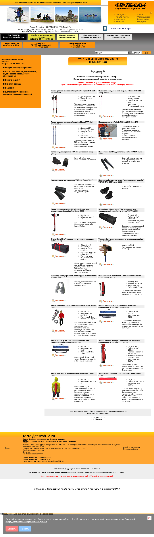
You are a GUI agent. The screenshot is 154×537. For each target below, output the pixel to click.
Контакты (120, 19)
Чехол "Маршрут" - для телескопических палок (70, 305)
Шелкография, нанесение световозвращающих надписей (17, 93)
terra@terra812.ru (56, 461)
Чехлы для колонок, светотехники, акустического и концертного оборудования (20, 74)
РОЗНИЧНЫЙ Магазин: (32, 32)
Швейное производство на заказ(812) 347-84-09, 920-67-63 (41, 37)
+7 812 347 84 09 (34, 461)
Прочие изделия (12, 80)
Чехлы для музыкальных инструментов (118, 36)
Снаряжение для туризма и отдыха (11, 44)
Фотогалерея (143, 17)
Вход (7, 448)
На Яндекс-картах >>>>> (33, 454)
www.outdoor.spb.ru (122, 28)
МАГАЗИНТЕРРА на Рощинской (41, 44)
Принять (25, 529)
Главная (40, 489)
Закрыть (12, 529)
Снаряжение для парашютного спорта (91, 36)
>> (126, 411)
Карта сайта (143, 19)
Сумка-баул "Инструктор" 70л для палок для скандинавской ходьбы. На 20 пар (117, 210)
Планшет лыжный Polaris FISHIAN (112, 122)
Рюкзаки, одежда (13, 84)
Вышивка (9, 88)
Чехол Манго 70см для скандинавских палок (69, 373)
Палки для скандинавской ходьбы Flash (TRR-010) (72, 122)
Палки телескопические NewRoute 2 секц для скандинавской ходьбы (70, 210)
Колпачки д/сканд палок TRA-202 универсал (69, 152)
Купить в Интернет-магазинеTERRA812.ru (97, 60)
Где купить (121, 14)
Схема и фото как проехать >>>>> (37, 457)
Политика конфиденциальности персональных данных (77, 469)
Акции (140, 14)
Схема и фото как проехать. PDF (36, 459)
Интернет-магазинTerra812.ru (77, 44)
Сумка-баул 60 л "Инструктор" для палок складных (72, 239)
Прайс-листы (122, 17)
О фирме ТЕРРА (110, 489)
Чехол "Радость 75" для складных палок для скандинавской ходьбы (117, 306)
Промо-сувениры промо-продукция (67, 36)
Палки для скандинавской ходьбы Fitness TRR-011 (119, 91)
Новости (120, 21)
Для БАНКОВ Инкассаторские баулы (13, 36)
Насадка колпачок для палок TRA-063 (66, 180)
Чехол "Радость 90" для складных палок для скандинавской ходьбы (70, 341)
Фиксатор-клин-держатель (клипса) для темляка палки (74, 276)
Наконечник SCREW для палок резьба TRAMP (117, 152)
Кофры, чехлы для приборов (18, 68)
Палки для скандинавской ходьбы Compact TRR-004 (73, 91)
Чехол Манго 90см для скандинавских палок (117, 373)
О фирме (141, 21)
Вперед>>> (100, 73)
